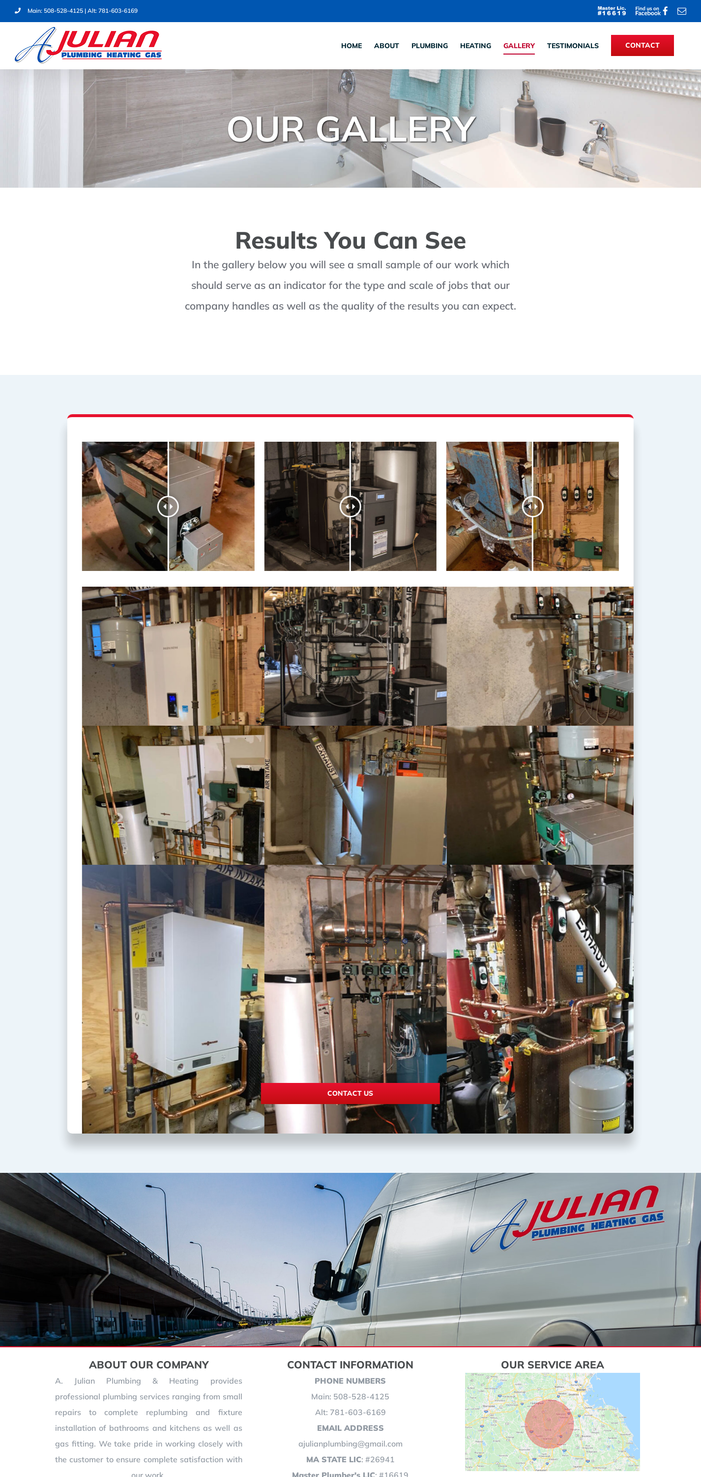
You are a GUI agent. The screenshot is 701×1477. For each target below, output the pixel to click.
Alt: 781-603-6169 (113, 10)
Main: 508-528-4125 (49, 10)
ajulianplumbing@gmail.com (350, 1444)
